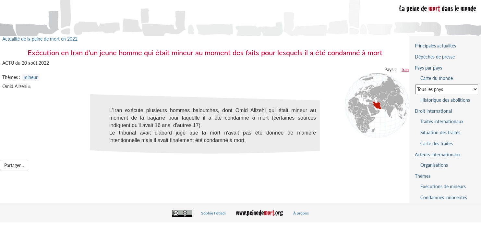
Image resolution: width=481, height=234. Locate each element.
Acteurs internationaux (438, 154)
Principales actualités (435, 45)
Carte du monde (436, 78)
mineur (31, 77)
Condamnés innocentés (443, 197)
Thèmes (422, 176)
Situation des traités (440, 132)
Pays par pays (428, 68)
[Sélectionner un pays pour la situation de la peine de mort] (446, 89)
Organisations (434, 165)
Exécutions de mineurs (443, 186)
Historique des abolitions (445, 100)
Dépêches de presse (435, 56)
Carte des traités (436, 143)
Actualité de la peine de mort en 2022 (40, 39)
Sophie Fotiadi (213, 213)
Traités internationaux (441, 121)
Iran (405, 69)
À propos (301, 213)
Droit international (433, 111)
